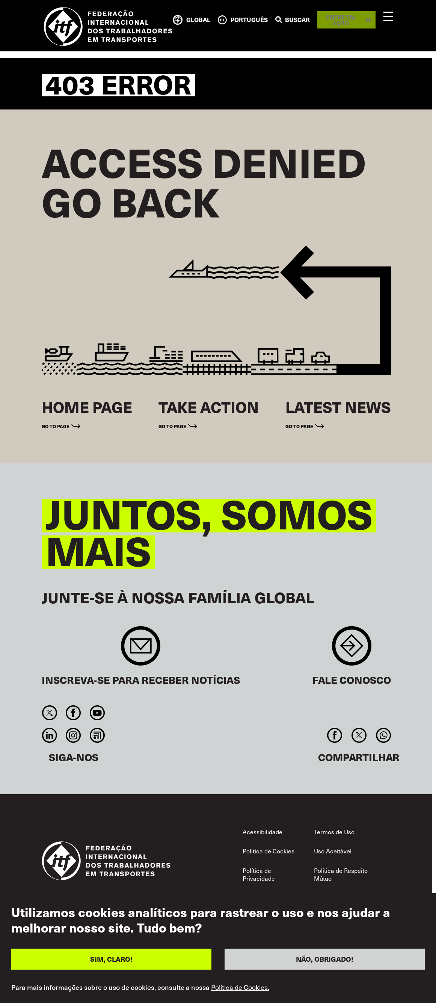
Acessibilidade (262, 831)
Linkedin (50, 735)
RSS (97, 735)
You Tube (97, 712)
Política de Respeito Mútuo (341, 874)
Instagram (73, 735)
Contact (351, 649)
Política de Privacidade (259, 874)
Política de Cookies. (240, 987)
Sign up (140, 649)
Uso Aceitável (333, 850)
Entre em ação (341, 20)
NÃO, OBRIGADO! (324, 959)
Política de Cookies (268, 850)
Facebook (73, 712)
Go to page (55, 426)
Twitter (50, 712)
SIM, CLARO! (111, 959)
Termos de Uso (334, 831)
